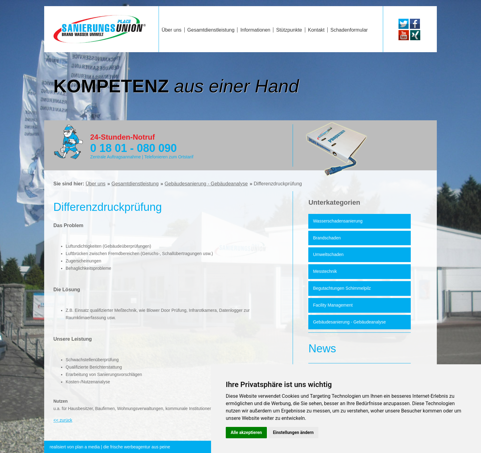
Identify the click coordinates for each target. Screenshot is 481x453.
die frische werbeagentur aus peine (110, 446)
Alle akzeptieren (246, 432)
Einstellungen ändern (293, 432)
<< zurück (62, 420)
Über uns (96, 183)
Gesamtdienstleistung (135, 183)
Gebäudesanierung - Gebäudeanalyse (206, 183)
